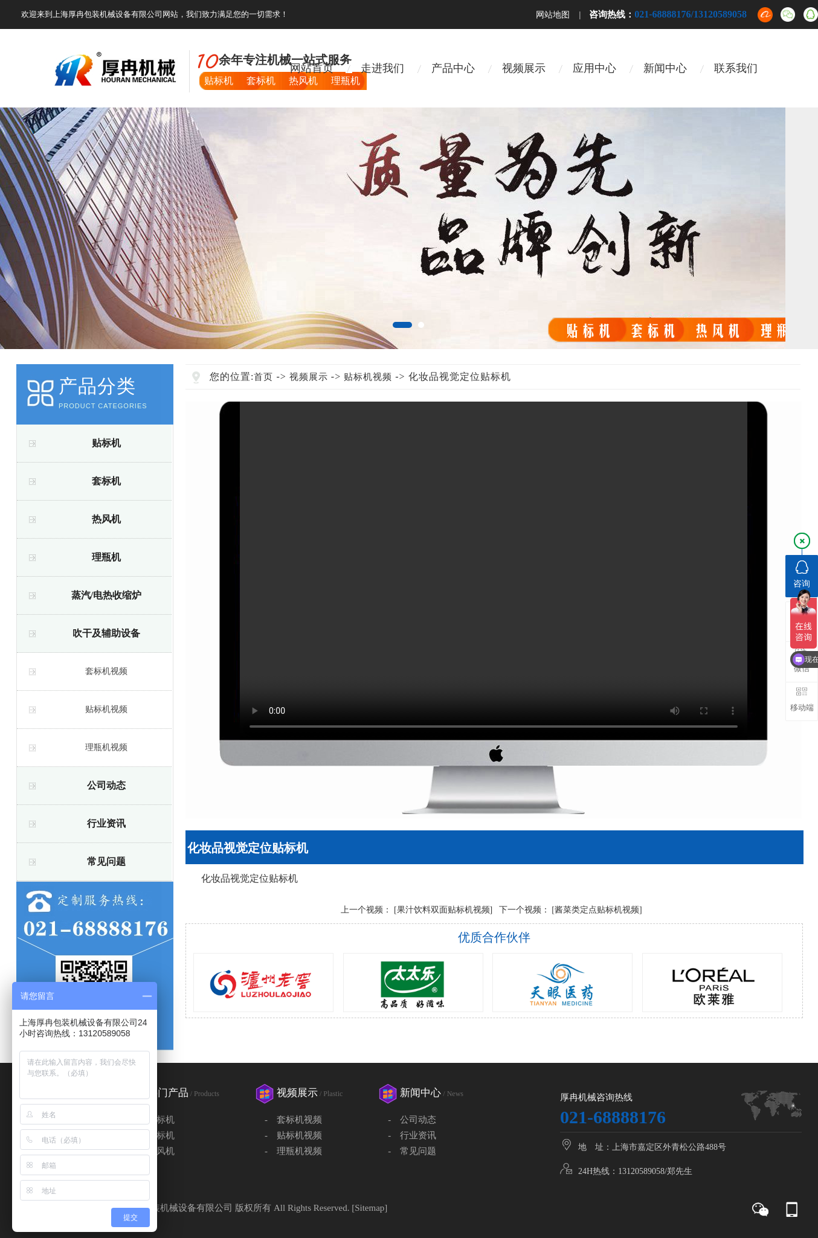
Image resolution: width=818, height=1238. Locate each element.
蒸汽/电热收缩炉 (106, 595)
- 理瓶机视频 (293, 1151)
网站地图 (553, 14)
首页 (263, 377)
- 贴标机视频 (293, 1135)
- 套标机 (155, 1135)
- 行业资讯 (412, 1135)
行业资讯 (106, 823)
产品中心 (453, 68)
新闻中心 (665, 68)
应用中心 (594, 68)
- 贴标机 (155, 1119)
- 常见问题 (412, 1151)
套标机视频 (106, 671)
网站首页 (311, 68)
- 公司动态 (412, 1119)
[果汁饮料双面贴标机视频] (443, 909)
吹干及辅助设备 (106, 633)
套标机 (106, 481)
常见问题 (106, 861)
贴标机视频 (106, 709)
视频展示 (524, 68)
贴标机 (106, 443)
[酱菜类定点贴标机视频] (597, 909)
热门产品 (183, 1092)
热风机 (106, 519)
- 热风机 (155, 1151)
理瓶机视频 (106, 747)
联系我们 (736, 68)
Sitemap (369, 1208)
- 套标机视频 (293, 1119)
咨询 (801, 574)
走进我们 (382, 68)
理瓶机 (106, 557)
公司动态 (106, 785)
